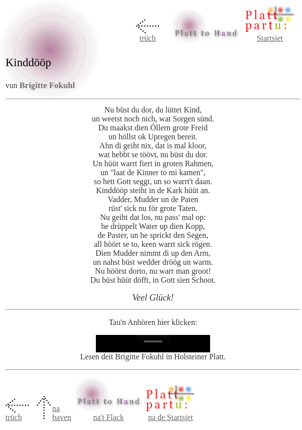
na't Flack (108, 417)
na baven (61, 413)
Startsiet (270, 38)
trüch (148, 38)
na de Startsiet (170, 417)
